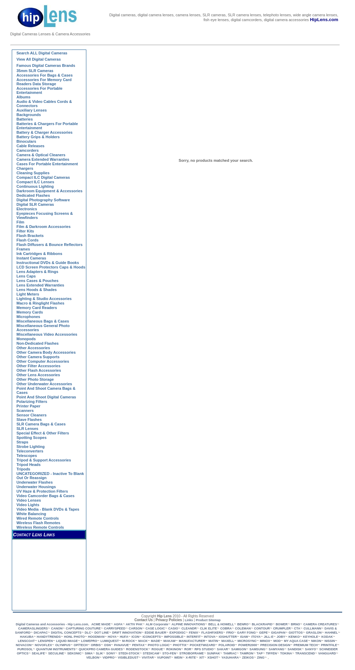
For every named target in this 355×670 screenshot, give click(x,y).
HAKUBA (27, 636)
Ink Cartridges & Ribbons (39, 254)
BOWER (282, 624)
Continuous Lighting (35, 186)
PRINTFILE (329, 645)
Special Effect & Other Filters (43, 433)
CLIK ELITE (208, 628)
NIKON (316, 641)
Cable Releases (31, 146)
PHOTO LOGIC (159, 645)
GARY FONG (246, 632)
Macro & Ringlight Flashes (40, 303)
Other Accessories (33, 348)
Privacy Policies (169, 620)
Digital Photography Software (43, 200)
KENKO (294, 636)
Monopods (26, 339)
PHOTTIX (180, 645)
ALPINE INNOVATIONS (188, 624)
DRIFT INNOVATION (126, 632)
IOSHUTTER (228, 636)
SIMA (89, 653)
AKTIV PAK (134, 624)
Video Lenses (29, 500)
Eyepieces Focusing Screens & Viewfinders (45, 215)
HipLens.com (324, 19)
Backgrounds (29, 115)
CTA (297, 628)
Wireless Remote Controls (40, 527)
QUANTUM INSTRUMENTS (56, 649)
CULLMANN (312, 628)
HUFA (124, 636)
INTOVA (209, 636)
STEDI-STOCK (128, 653)
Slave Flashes (29, 419)
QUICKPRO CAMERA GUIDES (101, 649)
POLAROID (226, 645)
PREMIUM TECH (306, 645)
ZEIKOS (248, 657)
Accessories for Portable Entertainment (40, 90)
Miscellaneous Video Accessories (47, 334)
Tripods (24, 469)
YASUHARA (230, 657)
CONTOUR (262, 628)
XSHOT (212, 657)
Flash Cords (28, 240)
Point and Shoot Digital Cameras (46, 397)
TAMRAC (229, 653)
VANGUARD (327, 653)
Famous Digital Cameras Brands (46, 65)
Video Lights (28, 505)
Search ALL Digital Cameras (42, 53)
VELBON (92, 657)
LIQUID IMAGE (67, 641)
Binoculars (26, 141)
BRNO (295, 624)
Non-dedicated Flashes (38, 343)
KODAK (327, 636)
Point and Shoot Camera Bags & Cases (46, 390)
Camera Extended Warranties (43, 159)
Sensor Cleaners (32, 415)
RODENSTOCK (137, 649)
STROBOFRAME (191, 653)
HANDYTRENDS (49, 636)
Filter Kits (25, 231)
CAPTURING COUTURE (83, 628)
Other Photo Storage (35, 379)
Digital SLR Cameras (35, 204)
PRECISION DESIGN (275, 645)
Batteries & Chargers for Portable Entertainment (47, 126)
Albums (24, 97)
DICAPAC (40, 632)
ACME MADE (101, 624)
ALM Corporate (157, 624)
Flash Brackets (30, 235)
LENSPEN (45, 641)
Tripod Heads (29, 464)
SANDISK (295, 649)
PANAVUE (121, 645)
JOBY (281, 636)
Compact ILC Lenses (35, 182)
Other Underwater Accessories (44, 384)
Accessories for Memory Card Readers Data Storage (44, 82)
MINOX (265, 641)
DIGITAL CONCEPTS (66, 632)
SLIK (99, 653)
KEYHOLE (310, 636)
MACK (143, 641)
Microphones (28, 317)
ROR (187, 649)
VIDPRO (109, 657)
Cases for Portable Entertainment (47, 164)
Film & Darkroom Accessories (44, 226)
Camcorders (28, 150)
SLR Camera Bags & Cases (41, 424)
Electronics (27, 209)
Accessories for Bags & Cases (45, 75)
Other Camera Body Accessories (46, 352)
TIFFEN (271, 653)
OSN (107, 645)
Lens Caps (26, 276)
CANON (56, 628)
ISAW (244, 636)
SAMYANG (276, 649)
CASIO (173, 628)
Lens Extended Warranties (40, 285)
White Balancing (31, 514)
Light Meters (28, 294)
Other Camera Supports (38, 357)
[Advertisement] (213, 40)
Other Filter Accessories (39, 366)
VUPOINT (164, 657)
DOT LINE (101, 632)
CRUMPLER (282, 628)
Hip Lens (164, 616)
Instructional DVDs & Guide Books (48, 263)
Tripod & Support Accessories (44, 460)
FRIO (230, 632)
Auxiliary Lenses (32, 110)
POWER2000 (247, 645)
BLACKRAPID (262, 624)
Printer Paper (29, 406)
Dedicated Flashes (33, 195)
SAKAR (222, 649)
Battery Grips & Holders (38, 137)
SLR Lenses (27, 428)
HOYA (112, 636)
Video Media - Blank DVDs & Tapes (48, 509)
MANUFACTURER (192, 641)
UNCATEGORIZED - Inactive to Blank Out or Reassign (50, 475)
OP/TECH (80, 645)
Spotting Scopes (32, 437)
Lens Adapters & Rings (38, 272)
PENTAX (138, 645)
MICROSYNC (247, 641)
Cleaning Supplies (33, 173)
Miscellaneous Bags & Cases (43, 321)
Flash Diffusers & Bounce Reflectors (50, 245)
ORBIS (96, 645)
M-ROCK (128, 641)
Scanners (25, 410)
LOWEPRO (89, 641)
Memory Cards (30, 312)
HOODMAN (96, 636)
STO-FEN (169, 653)
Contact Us (144, 620)
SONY (110, 653)
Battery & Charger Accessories (45, 132)
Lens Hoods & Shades (37, 290)
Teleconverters (30, 451)
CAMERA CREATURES (320, 624)
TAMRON (246, 653)
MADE (155, 641)
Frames (23, 249)
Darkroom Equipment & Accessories (50, 191)
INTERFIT (194, 636)
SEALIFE (38, 653)
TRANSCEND (305, 653)
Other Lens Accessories (38, 375)
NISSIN (329, 641)
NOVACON (23, 645)
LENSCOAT (26, 641)
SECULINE (56, 653)
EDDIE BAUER (155, 632)
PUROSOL (25, 649)
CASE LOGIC (155, 628)
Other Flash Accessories (39, 370)
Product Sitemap (208, 620)
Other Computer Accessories (43, 361)
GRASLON (313, 632)
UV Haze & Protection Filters (42, 491)
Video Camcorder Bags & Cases (46, 496)
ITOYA (256, 636)
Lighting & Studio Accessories (44, 299)
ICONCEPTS (151, 636)
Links (189, 620)
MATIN (213, 641)
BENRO (243, 624)
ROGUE (157, 649)
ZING (261, 657)
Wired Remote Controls (38, 518)
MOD (276, 641)
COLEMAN (243, 628)
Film (21, 222)
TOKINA (286, 653)
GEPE (263, 632)
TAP (259, 653)
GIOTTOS (296, 632)
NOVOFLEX (43, 645)
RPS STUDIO (204, 649)
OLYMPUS (62, 645)
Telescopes (27, 455)
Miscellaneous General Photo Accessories (43, 328)
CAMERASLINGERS (33, 628)
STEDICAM (151, 653)
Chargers (25, 168)
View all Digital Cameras (39, 59)
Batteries (25, 119)
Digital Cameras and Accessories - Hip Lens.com (52, 624)
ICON (135, 636)
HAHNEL (331, 632)
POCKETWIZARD (202, 645)
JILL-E (269, 636)
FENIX (193, 632)
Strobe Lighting (31, 446)
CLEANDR (189, 628)
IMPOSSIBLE (173, 636)
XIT (201, 657)
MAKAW (169, 641)
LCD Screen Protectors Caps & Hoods (51, 267)
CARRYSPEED (114, 628)
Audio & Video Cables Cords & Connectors (44, 103)
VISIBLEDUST (128, 657)
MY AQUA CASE (296, 641)
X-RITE (191, 657)
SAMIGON (238, 649)
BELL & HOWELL (221, 624)
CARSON (135, 628)
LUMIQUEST (110, 641)
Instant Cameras (31, 258)
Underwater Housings (36, 487)
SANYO (310, 649)
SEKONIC (74, 653)
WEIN (178, 657)
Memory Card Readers (37, 308)
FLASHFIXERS (212, 632)
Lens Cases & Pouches (38, 281)
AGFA (118, 624)
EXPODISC (178, 632)
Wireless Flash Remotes (38, 523)
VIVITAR (148, 657)
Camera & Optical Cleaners (41, 155)
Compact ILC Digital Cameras (43, 177)
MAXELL (227, 641)
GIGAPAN (278, 632)
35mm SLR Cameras (35, 71)
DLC (88, 632)
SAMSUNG (257, 649)
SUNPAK (213, 653)
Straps (22, 442)
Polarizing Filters (32, 401)
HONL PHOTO (74, 636)
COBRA (226, 628)
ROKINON (173, 649)
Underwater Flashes (35, 482)
